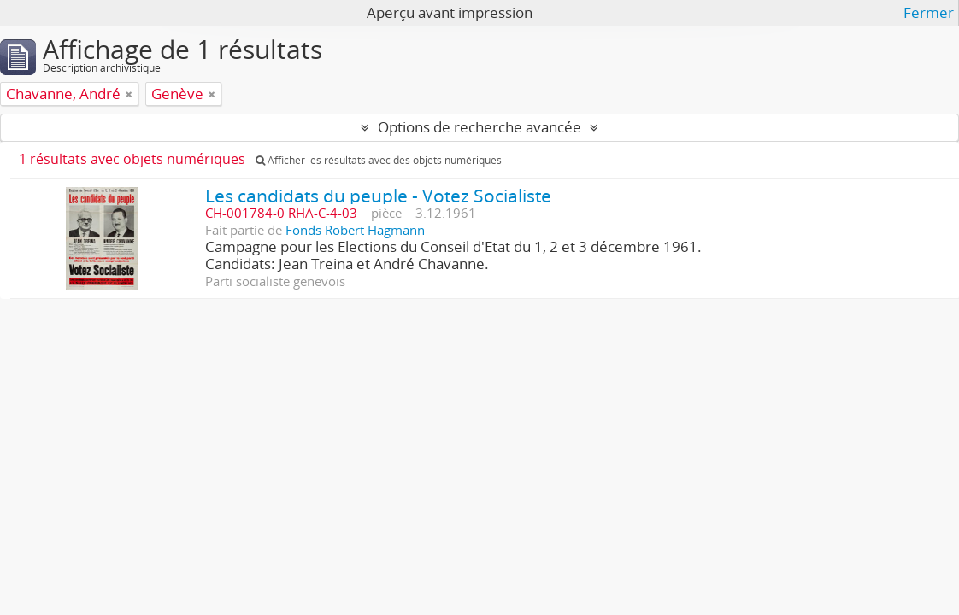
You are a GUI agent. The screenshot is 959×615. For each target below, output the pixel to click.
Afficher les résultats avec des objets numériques (379, 160)
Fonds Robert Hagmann (355, 229)
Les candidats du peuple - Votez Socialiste (378, 195)
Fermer (928, 12)
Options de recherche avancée (479, 127)
